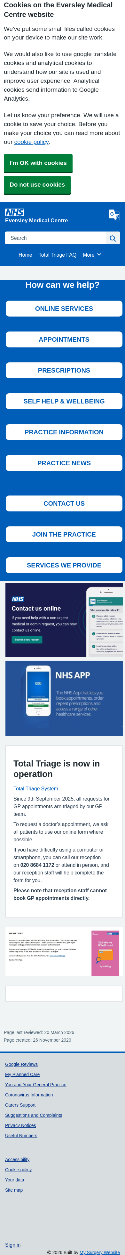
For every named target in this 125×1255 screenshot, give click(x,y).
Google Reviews (21, 1064)
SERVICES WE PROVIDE (64, 565)
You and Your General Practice (35, 1084)
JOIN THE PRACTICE (64, 534)
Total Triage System (35, 788)
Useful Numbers (21, 1135)
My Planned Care (22, 1074)
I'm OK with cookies (38, 163)
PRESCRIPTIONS (64, 370)
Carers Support (20, 1105)
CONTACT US (64, 503)
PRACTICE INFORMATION (64, 432)
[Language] (114, 215)
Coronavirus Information (29, 1095)
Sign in (12, 1244)
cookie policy (31, 142)
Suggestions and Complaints (33, 1115)
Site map (14, 1190)
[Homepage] (55, 216)
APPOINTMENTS (64, 339)
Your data (14, 1180)
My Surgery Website (100, 1252)
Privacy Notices (20, 1125)
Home (25, 254)
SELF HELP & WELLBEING (64, 401)
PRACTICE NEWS (64, 463)
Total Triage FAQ (58, 254)
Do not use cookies (37, 185)
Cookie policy (18, 1169)
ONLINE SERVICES (64, 308)
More (92, 254)
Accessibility (17, 1159)
